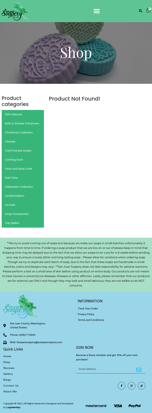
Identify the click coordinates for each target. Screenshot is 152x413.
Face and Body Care (18, 169)
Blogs (7, 380)
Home (7, 356)
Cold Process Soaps (18, 151)
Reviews (9, 368)
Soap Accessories (17, 214)
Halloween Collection (19, 187)
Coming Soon (14, 160)
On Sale (10, 205)
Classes (10, 141)
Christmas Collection (19, 132)
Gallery (8, 374)
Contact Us (11, 386)
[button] (97, 11)
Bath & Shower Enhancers (22, 123)
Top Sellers (12, 223)
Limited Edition (14, 196)
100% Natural (13, 114)
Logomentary (13, 407)
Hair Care (11, 178)
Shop (6, 362)
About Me (10, 391)
